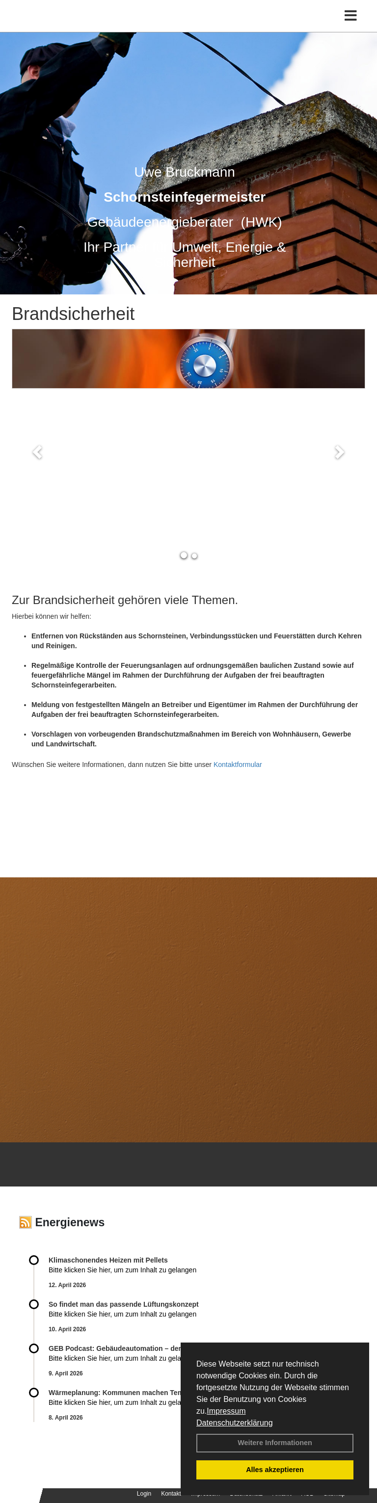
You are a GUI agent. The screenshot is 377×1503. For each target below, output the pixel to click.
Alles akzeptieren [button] (275, 1470)
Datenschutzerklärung (234, 1423)
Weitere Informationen (275, 1443)
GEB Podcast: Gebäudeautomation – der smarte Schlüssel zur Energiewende (175, 1348)
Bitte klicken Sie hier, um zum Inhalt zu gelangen (122, 1270)
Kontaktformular (238, 764)
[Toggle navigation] (350, 16)
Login (144, 1493)
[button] (38, 451)
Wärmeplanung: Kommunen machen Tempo (120, 1393)
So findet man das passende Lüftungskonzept (124, 1304)
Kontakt (171, 1493)
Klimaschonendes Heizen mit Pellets (108, 1260)
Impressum (226, 1411)
